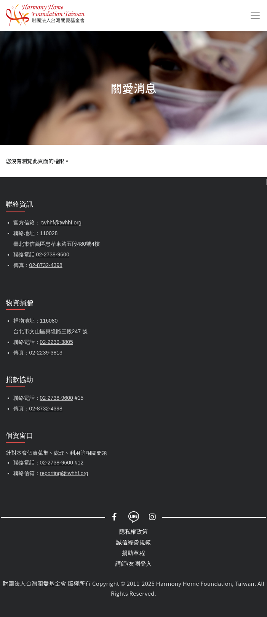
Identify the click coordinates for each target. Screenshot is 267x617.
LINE (133, 517)
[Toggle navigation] (255, 15)
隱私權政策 (133, 531)
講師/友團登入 (133, 563)
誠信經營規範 (133, 542)
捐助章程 (133, 553)
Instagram (152, 517)
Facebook (114, 517)
